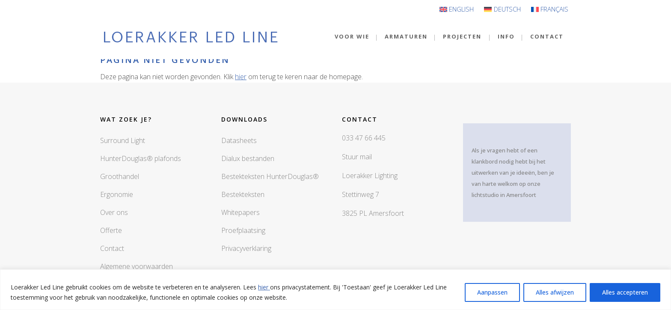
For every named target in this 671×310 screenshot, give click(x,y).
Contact (112, 248)
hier (264, 287)
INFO (506, 36)
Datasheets (239, 140)
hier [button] (240, 76)
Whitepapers (240, 212)
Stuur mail (357, 156)
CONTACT (547, 36)
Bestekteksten (242, 194)
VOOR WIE (352, 36)
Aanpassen (492, 292)
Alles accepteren (625, 292)
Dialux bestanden (247, 158)
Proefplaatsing (243, 230)
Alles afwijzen (555, 292)
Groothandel (119, 176)
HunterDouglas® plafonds (140, 158)
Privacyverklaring (246, 248)
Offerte (111, 230)
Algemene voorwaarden (136, 266)
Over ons (114, 212)
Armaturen (406, 36)
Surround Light (122, 140)
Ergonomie (116, 194)
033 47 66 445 (364, 138)
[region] (335, 289)
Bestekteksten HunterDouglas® (270, 176)
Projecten (462, 36)
